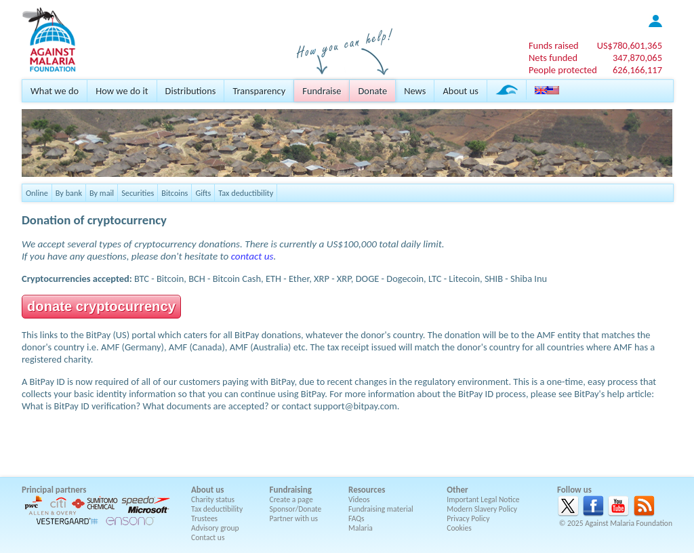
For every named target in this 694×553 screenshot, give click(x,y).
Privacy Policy (468, 518)
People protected (563, 70)
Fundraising (291, 490)
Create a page (291, 499)
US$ (629, 45)
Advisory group (215, 528)
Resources (366, 490)
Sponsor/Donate (296, 509)
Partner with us (294, 518)
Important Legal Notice (483, 499)
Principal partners (54, 490)
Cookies (459, 528)
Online (37, 193)
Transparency (258, 91)
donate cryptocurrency (101, 306)
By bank (69, 193)
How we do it (122, 91)
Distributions (190, 91)
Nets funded (553, 58)
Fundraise (321, 91)
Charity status (212, 499)
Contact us (207, 537)
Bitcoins (174, 193)
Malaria (360, 528)
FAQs (356, 518)
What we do (54, 91)
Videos (359, 499)
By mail (101, 193)
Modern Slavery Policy (482, 509)
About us (460, 91)
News (415, 91)
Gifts (203, 193)
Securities (137, 193)
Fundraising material (380, 509)
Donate (372, 91)
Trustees (204, 518)
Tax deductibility (245, 193)
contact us (252, 256)
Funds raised (554, 45)
